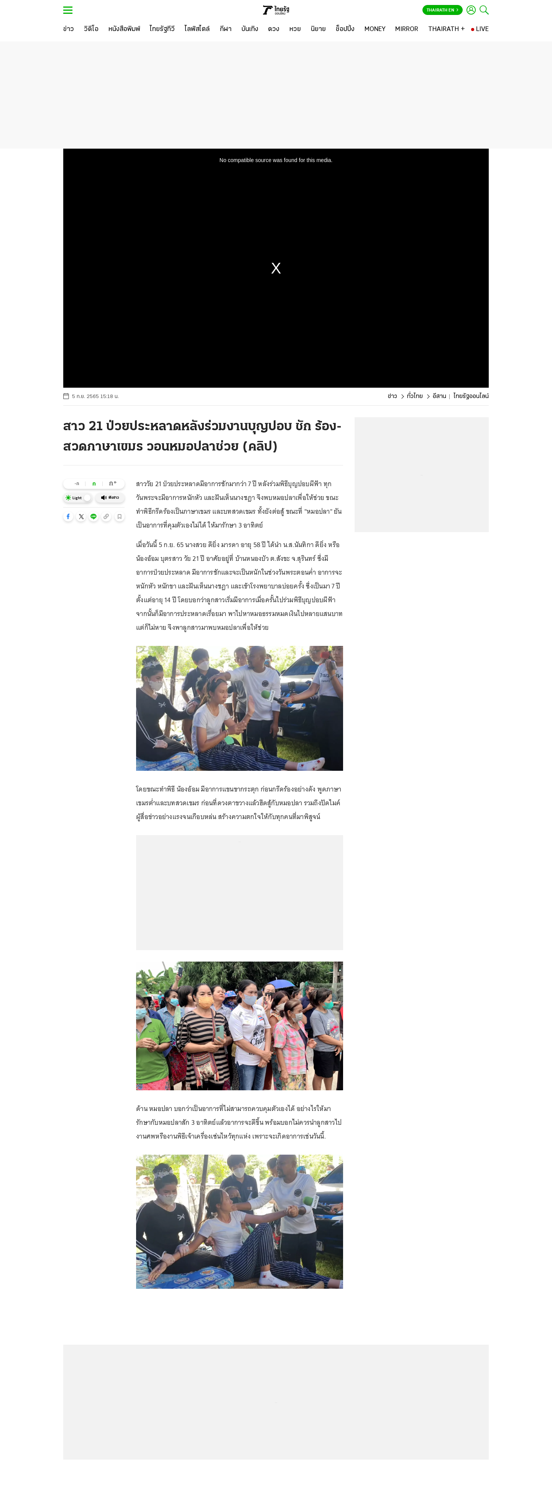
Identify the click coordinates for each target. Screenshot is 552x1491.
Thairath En (442, 10)
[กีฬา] (226, 29)
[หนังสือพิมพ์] (124, 29)
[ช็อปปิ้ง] (345, 29)
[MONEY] (375, 29)
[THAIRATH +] (446, 29)
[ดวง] (273, 29)
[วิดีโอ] (91, 29)
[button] (68, 516)
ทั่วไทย (415, 396)
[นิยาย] (318, 29)
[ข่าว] (68, 29)
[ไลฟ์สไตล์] (197, 29)
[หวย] (295, 29)
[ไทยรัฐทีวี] (162, 29)
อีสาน (439, 396)
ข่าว (392, 396)
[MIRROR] (406, 29)
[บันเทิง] (250, 29)
